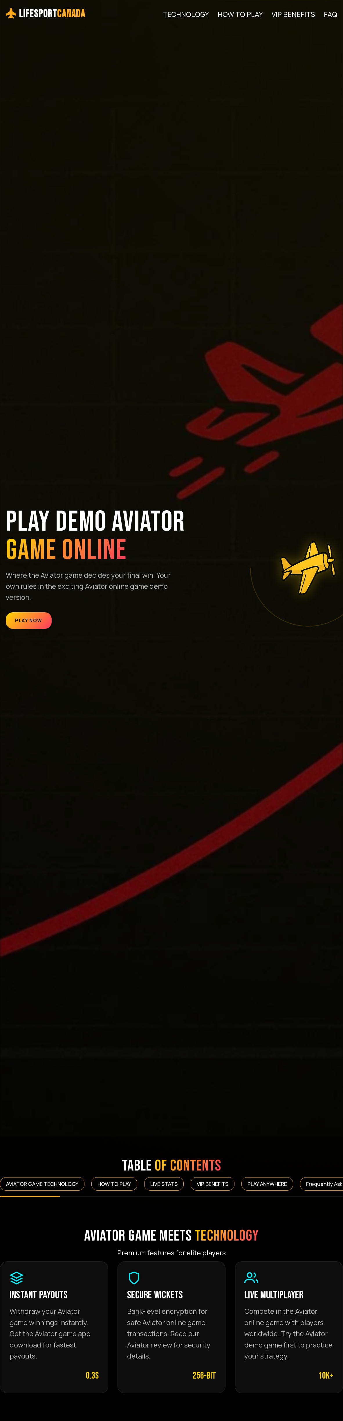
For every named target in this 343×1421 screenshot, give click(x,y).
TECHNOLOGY (186, 14)
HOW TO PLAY (240, 14)
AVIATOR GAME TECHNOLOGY (42, 1183)
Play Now (28, 620)
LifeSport (45, 14)
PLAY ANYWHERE (267, 1183)
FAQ (330, 14)
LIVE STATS (164, 1183)
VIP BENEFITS (293, 14)
